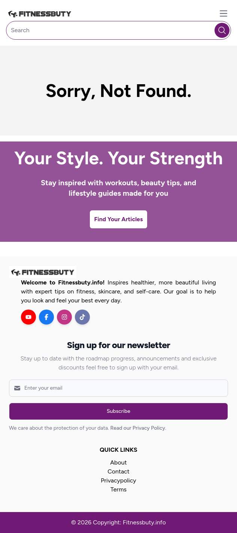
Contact (118, 471)
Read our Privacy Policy (137, 428)
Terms (118, 489)
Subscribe (118, 411)
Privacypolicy (118, 480)
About (118, 462)
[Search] (118, 30)
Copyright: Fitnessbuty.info (129, 522)
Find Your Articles (118, 219)
